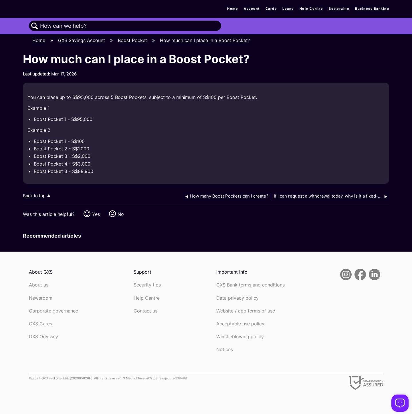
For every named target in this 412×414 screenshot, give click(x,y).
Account (252, 9)
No (121, 214)
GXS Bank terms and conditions (250, 285)
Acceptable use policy (240, 324)
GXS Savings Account (82, 40)
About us (38, 285)
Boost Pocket (133, 40)
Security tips (147, 285)
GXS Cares (40, 324)
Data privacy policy (237, 298)
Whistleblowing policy (240, 336)
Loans (288, 9)
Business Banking (372, 9)
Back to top (34, 195)
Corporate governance (53, 311)
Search (34, 26)
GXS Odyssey (43, 336)
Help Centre (311, 9)
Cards (271, 9)
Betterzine (339, 9)
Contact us (145, 311)
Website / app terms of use (245, 311)
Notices (224, 349)
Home (232, 9)
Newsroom (40, 298)
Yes (96, 214)
